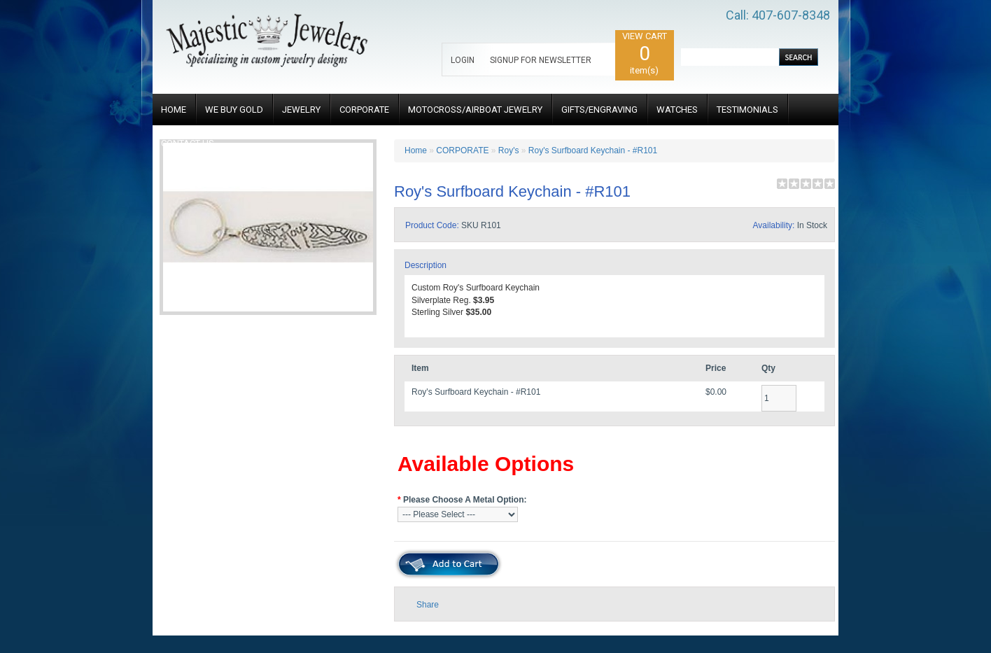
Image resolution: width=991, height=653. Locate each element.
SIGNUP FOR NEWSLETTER (540, 60)
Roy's (508, 150)
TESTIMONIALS (747, 109)
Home (416, 150)
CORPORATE (364, 109)
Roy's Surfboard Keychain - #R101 (592, 150)
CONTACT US (187, 143)
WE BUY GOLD (234, 109)
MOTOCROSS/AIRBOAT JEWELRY (475, 109)
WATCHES (677, 109)
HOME (173, 109)
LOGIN (463, 60)
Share (427, 605)
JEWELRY (301, 109)
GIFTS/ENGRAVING (599, 109)
